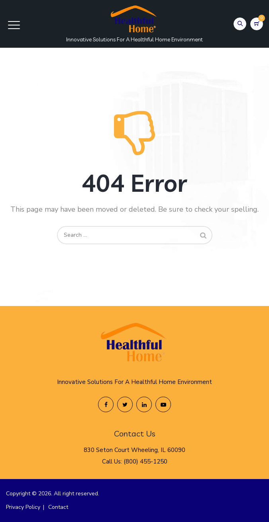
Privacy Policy (23, 507)
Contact (58, 507)
